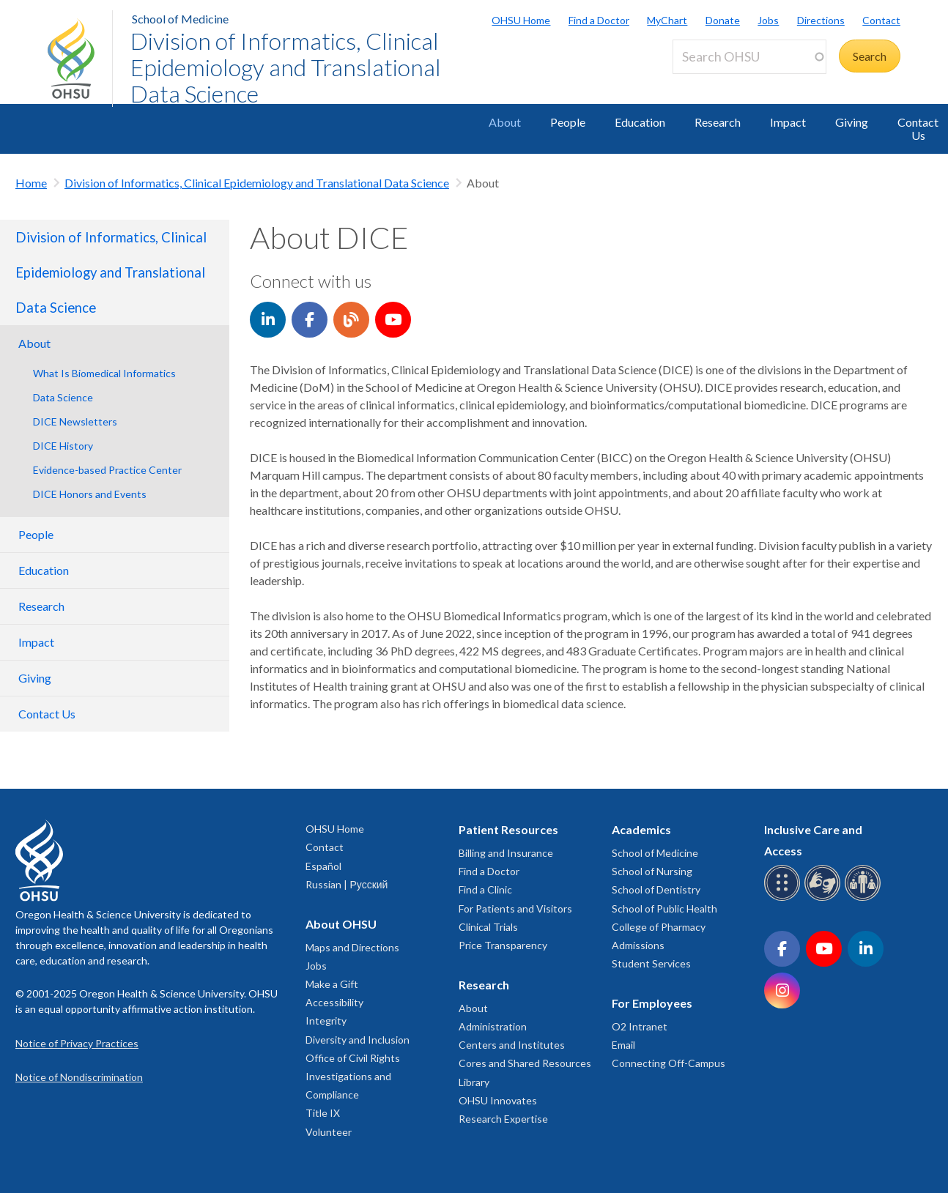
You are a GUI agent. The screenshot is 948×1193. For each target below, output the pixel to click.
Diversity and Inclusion (357, 1039)
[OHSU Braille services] (784, 898)
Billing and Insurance (506, 853)
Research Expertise (503, 1118)
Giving (851, 122)
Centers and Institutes (512, 1044)
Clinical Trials (488, 927)
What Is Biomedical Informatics (104, 373)
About (505, 122)
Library (474, 1082)
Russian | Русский (346, 884)
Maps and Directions (352, 947)
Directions (821, 20)
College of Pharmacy (659, 927)
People (567, 122)
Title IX (322, 1113)
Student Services (651, 963)
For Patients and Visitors (515, 908)
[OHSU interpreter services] (865, 898)
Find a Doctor (599, 20)
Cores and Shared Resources (525, 1063)
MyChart (667, 20)
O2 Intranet (639, 1026)
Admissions (638, 945)
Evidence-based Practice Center (107, 470)
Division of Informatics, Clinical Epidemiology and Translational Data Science (285, 67)
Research (718, 122)
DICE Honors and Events (90, 494)
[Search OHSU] (749, 57)
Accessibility (334, 1002)
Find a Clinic (485, 889)
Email (623, 1044)
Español (323, 866)
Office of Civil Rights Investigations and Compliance (352, 1076)
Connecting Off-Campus (668, 1063)
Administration (493, 1026)
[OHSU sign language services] (824, 898)
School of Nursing (652, 871)
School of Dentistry (656, 889)
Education (640, 122)
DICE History (63, 445)
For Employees (652, 1003)
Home (31, 183)
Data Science (63, 397)
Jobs (768, 20)
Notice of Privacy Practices (76, 1043)
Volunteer (328, 1132)
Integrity (326, 1020)
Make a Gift (331, 984)
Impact (788, 122)
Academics (641, 829)
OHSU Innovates (498, 1100)
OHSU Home (521, 20)
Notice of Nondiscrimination (79, 1077)
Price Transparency (503, 945)
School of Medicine (180, 19)
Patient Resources (508, 829)
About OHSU (341, 924)
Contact (881, 20)
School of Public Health (664, 908)
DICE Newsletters (75, 421)
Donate (723, 20)
